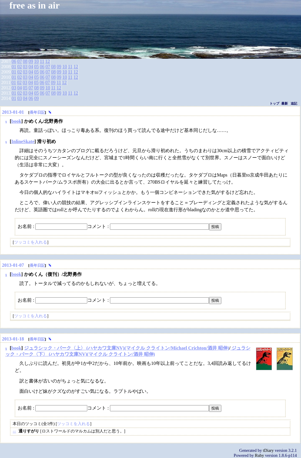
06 (13, 61)
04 (31, 66)
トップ (274, 103)
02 (19, 66)
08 (25, 61)
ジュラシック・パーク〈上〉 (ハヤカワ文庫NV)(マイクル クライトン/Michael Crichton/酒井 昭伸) (126, 347)
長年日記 (37, 112)
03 (25, 66)
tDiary (268, 450)
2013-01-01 (13, 112)
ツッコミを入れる (30, 242)
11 (42, 61)
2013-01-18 (13, 338)
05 (36, 66)
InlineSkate (22, 141)
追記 (294, 103)
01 (13, 66)
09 (31, 61)
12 (47, 61)
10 (36, 61)
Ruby (259, 455)
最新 (284, 103)
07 (19, 61)
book (16, 121)
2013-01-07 (13, 265)
